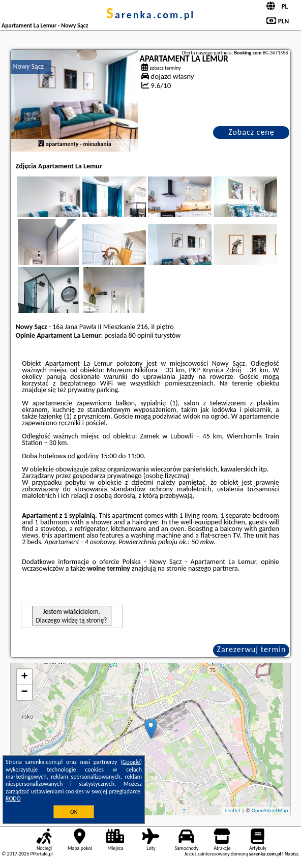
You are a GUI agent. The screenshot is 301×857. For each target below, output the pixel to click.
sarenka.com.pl (150, 15)
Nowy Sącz (28, 66)
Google (131, 761)
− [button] (24, 692)
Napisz (291, 853)
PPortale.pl (41, 853)
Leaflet (232, 810)
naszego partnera (213, 568)
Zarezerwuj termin (251, 649)
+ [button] (24, 677)
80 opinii (141, 335)
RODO (13, 798)
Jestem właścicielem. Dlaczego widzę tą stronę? (71, 616)
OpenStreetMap (270, 810)
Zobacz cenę (251, 132)
